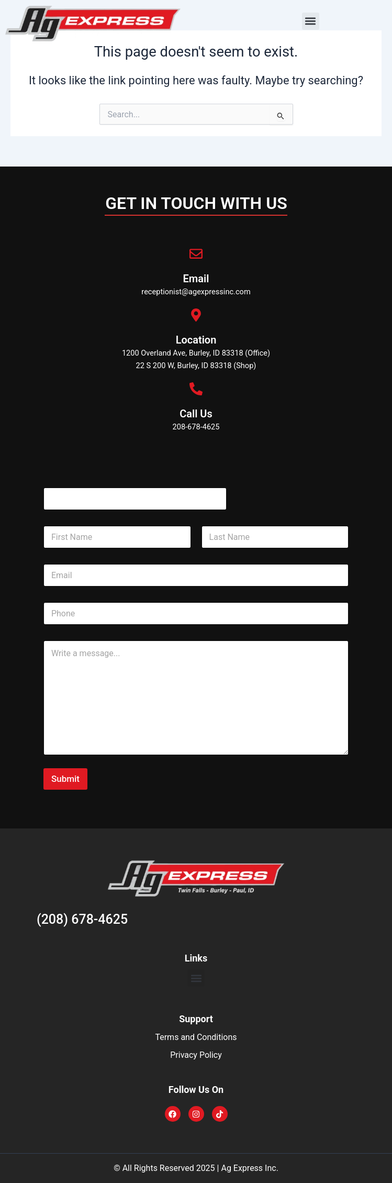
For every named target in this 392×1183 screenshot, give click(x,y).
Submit (65, 778)
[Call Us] (196, 388)
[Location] (196, 315)
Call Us (196, 413)
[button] (310, 21)
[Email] (196, 253)
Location (196, 340)
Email (196, 278)
